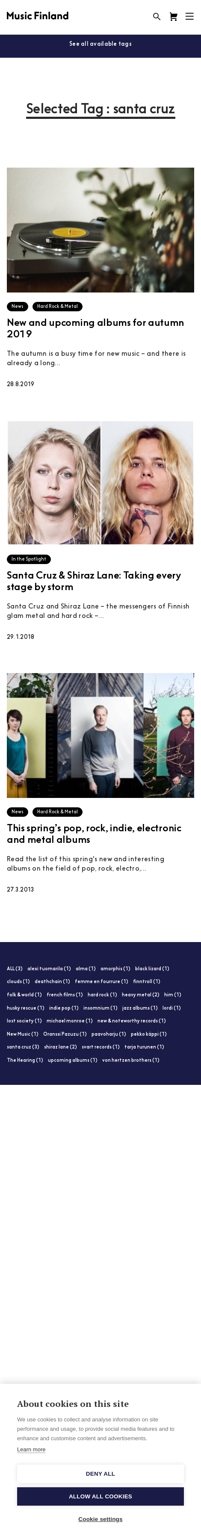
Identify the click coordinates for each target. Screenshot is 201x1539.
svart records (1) (101, 1047)
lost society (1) (24, 1021)
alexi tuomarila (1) (49, 969)
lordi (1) (172, 1008)
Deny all (100, 1474)
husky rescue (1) (25, 1008)
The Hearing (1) (25, 1060)
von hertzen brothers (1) (131, 1060)
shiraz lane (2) (60, 1047)
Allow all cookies (100, 1496)
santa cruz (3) (23, 1047)
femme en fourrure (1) (101, 982)
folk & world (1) (24, 995)
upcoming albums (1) (73, 1060)
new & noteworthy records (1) (132, 1021)
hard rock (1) (102, 995)
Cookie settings (100, 1519)
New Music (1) (22, 1034)
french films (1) (65, 995)
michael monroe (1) (70, 1021)
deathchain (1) (52, 982)
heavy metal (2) (141, 995)
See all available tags (100, 44)
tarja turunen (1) (144, 1047)
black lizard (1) (152, 969)
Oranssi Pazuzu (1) (65, 1034)
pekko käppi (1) (149, 1034)
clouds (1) (18, 982)
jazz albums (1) (140, 1008)
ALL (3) (15, 969)
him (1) (172, 995)
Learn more (31, 1449)
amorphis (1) (115, 969)
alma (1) (86, 969)
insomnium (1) (100, 1008)
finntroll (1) (146, 982)
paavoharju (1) (109, 1034)
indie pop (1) (64, 1008)
